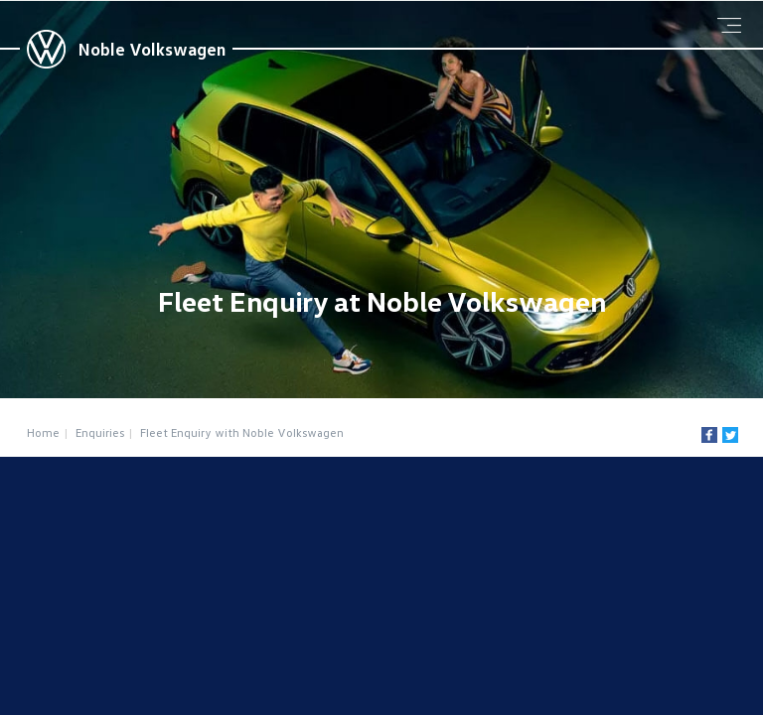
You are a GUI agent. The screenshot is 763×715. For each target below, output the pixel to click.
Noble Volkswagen (151, 49)
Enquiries (100, 432)
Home (43, 432)
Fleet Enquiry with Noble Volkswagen (242, 432)
